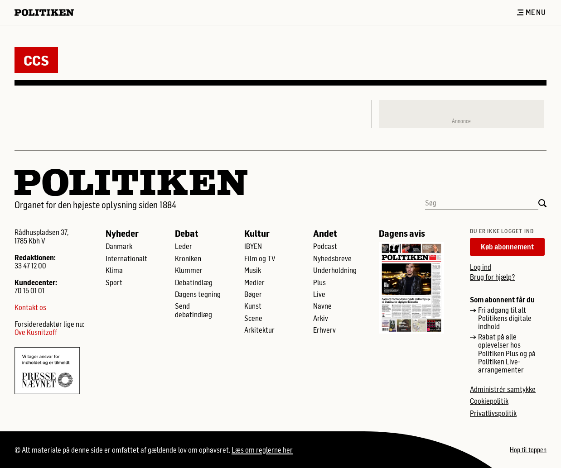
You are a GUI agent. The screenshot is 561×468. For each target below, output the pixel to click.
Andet (325, 233)
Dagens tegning (198, 294)
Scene (253, 318)
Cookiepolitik (489, 401)
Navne (322, 306)
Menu (531, 12)
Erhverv (324, 330)
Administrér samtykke (503, 389)
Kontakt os (30, 307)
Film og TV (260, 258)
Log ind (480, 267)
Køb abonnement (507, 246)
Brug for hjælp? (492, 276)
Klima (114, 270)
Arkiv (320, 318)
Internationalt (126, 258)
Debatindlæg (194, 282)
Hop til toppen (528, 450)
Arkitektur (259, 330)
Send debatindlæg (193, 310)
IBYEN (253, 246)
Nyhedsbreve (332, 258)
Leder (183, 246)
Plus (319, 282)
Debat (186, 233)
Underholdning (335, 270)
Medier (254, 282)
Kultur (257, 233)
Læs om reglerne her (262, 449)
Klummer (189, 270)
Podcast (325, 246)
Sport (114, 282)
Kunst (252, 306)
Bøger (253, 294)
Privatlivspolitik (493, 413)
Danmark (119, 246)
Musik (252, 270)
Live (319, 294)
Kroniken (188, 258)
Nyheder (122, 233)
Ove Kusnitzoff (36, 332)
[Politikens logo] (48, 12)
